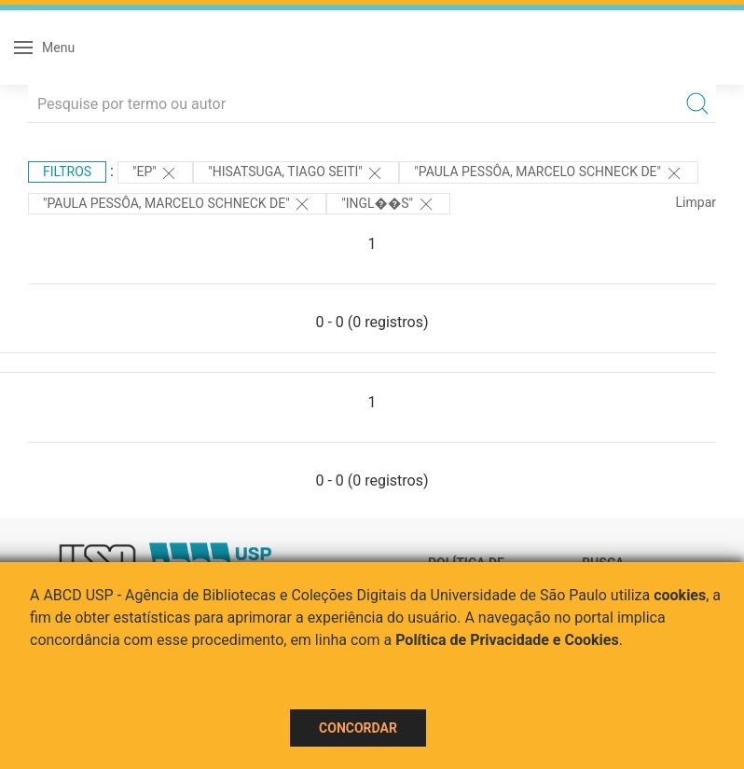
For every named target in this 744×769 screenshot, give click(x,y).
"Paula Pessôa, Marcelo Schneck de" (548, 173)
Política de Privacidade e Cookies (507, 640)
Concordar (358, 728)
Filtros (67, 171)
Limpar (696, 202)
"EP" (155, 173)
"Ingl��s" (387, 204)
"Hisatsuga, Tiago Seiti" (296, 173)
